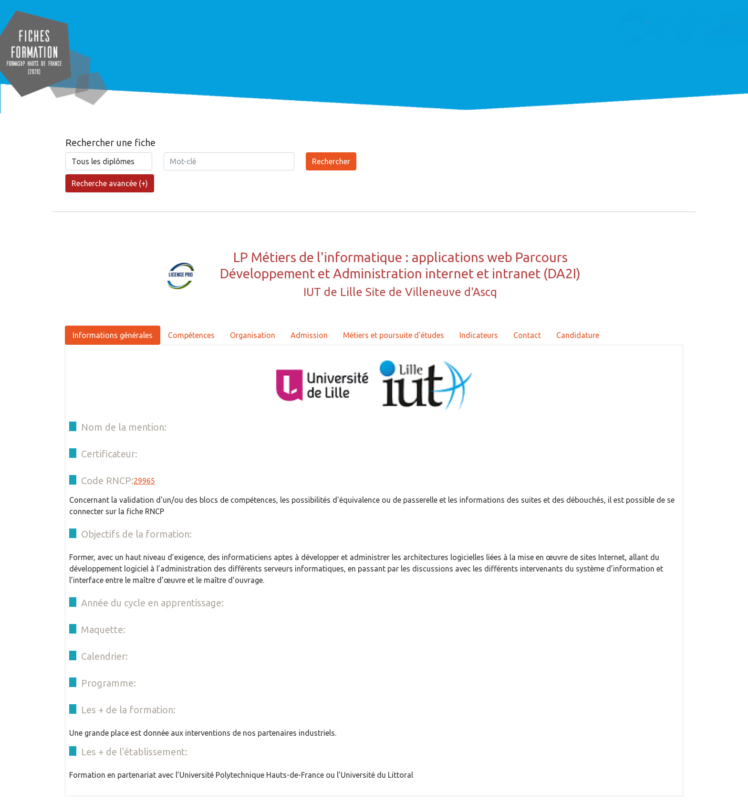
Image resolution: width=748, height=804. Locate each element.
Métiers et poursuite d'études (393, 335)
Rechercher (331, 161)
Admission (309, 335)
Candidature (577, 335)
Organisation (252, 335)
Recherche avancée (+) (110, 183)
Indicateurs (478, 335)
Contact (527, 335)
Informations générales (113, 335)
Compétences (191, 335)
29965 (144, 480)
